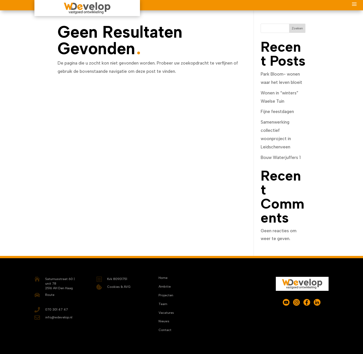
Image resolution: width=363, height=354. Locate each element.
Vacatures (166, 313)
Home (163, 278)
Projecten (166, 295)
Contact (165, 330)
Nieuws (164, 321)
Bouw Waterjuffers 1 (281, 157)
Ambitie (165, 287)
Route (49, 295)
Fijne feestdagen (277, 111)
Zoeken (297, 28)
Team (163, 304)
